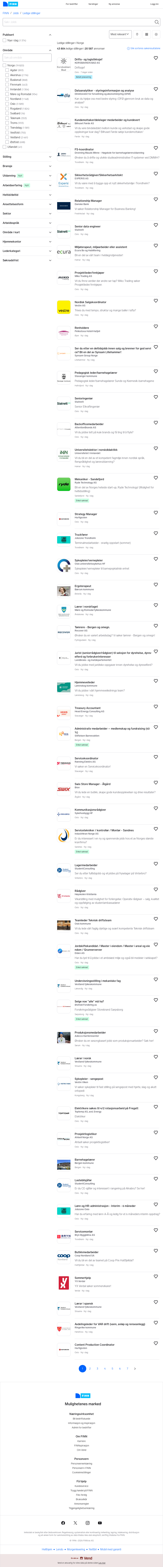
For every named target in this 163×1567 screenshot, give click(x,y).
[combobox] (81, 22)
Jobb (16, 13)
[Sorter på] (120, 34)
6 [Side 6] (120, 1368)
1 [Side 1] (82, 1368)
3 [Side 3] (97, 1368)
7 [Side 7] (127, 1368)
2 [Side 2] (90, 1368)
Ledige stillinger (31, 13)
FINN (6, 13)
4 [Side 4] (105, 1368)
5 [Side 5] (112, 1368)
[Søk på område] (27, 58)
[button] (137, 34)
